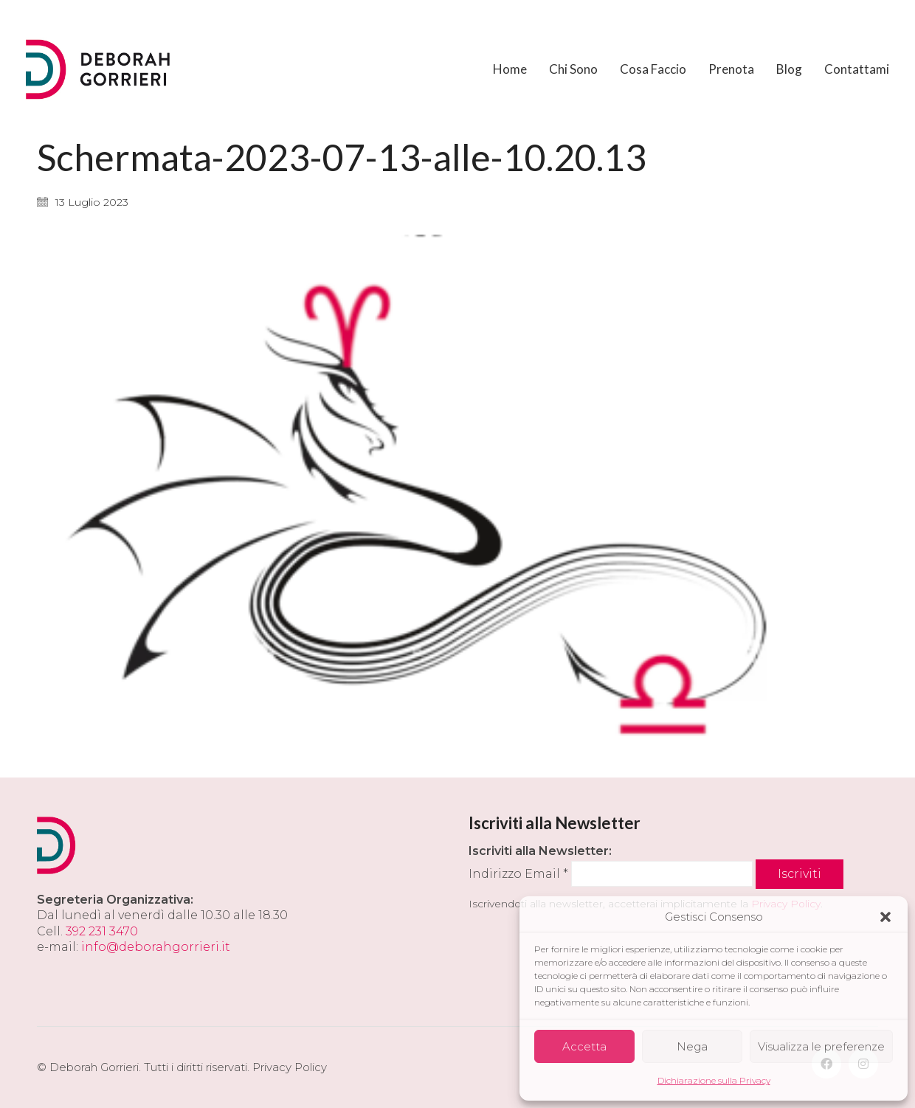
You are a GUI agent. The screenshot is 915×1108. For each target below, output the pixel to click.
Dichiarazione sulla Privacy (713, 1080)
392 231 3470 (102, 931)
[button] (885, 917)
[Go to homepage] (99, 69)
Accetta (584, 1046)
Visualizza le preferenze (821, 1046)
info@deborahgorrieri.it (155, 947)
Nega (692, 1046)
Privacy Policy (289, 1067)
